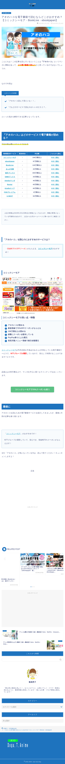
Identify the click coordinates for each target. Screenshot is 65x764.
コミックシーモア (45, 249)
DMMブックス (10, 177)
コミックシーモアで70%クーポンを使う (32, 389)
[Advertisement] (32, 487)
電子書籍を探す (6, 13)
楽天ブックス (10, 173)
